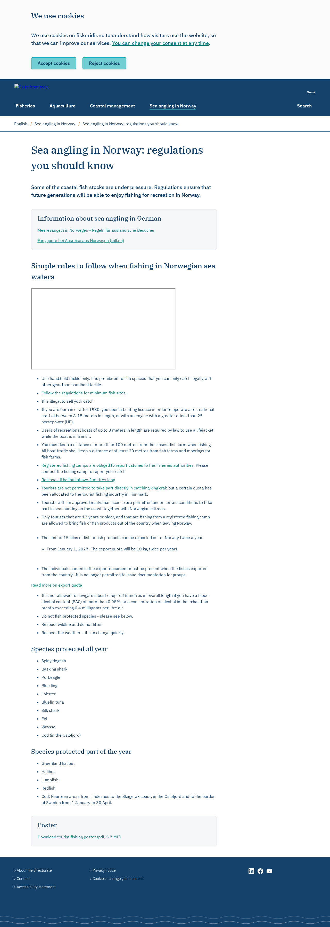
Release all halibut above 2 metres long (78, 479)
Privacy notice (104, 870)
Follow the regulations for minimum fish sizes (84, 392)
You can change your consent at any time (160, 43)
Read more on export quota (56, 585)
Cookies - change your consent (118, 878)
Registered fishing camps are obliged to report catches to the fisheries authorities (118, 465)
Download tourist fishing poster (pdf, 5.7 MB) (79, 836)
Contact (23, 878)
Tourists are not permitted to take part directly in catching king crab (104, 487)
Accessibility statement (36, 886)
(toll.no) (81, 240)
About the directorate (34, 870)
